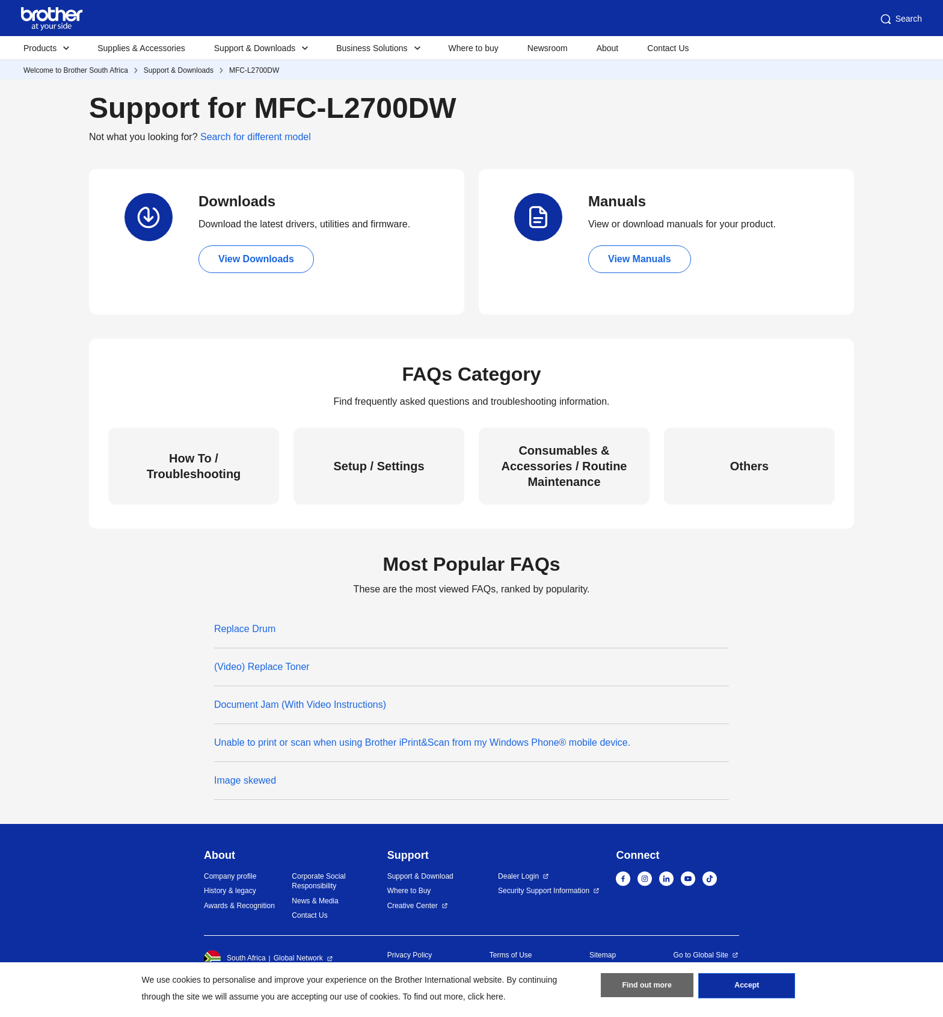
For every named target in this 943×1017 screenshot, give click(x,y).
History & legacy (230, 890)
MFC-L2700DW (254, 70)
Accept (747, 987)
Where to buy (474, 48)
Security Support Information (543, 890)
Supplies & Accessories (141, 48)
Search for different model (255, 137)
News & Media (315, 901)
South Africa (235, 958)
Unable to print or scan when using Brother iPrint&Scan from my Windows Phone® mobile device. (422, 742)
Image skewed (245, 780)
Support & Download (420, 876)
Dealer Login (518, 876)
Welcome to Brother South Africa (75, 70)
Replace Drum (244, 629)
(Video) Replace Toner (262, 667)
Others (749, 466)
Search (900, 19)
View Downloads (256, 259)
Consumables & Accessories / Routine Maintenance (564, 466)
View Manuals (639, 259)
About (608, 48)
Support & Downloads (178, 70)
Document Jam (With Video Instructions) (300, 704)
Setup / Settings (378, 466)
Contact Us (668, 48)
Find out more (647, 987)
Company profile (230, 876)
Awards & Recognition (239, 906)
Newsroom (547, 48)
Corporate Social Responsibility (318, 881)
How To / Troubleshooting (194, 466)
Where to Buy (409, 890)
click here (485, 996)
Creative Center (412, 906)
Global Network (298, 958)
